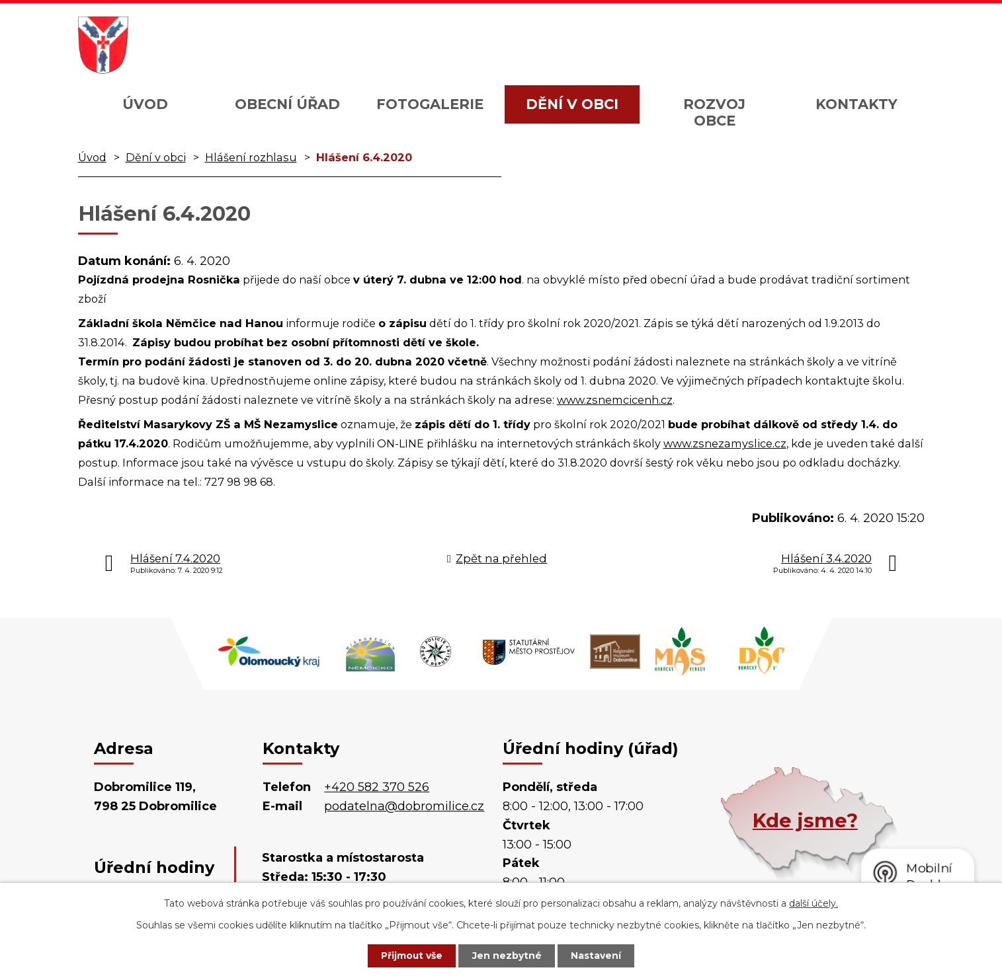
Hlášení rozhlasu (251, 157)
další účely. (813, 903)
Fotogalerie (429, 104)
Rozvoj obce (714, 112)
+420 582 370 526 (376, 787)
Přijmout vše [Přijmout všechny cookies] (411, 955)
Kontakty (856, 104)
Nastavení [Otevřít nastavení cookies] (597, 955)
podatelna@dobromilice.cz (404, 806)
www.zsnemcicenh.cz (615, 399)
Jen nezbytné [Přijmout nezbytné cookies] (507, 955)
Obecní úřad (287, 104)
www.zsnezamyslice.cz (724, 443)
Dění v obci (572, 104)
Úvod (145, 104)
